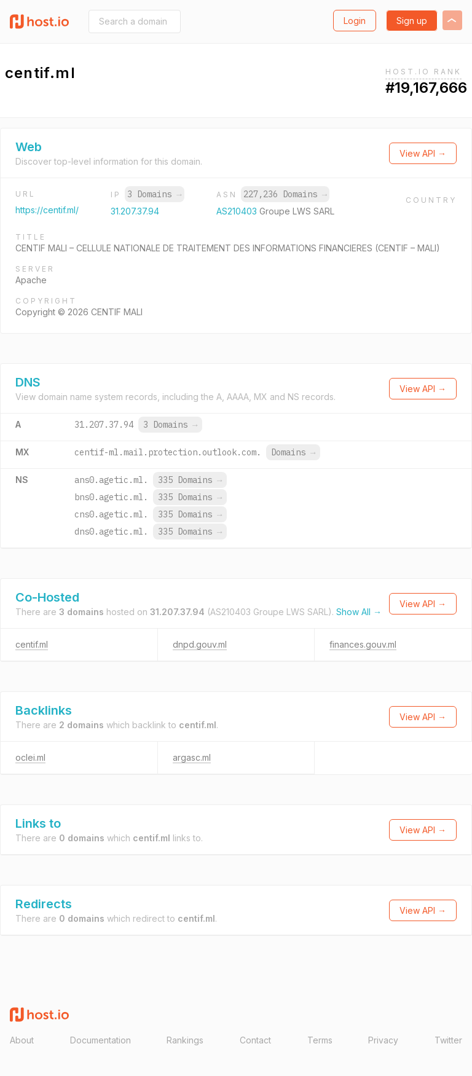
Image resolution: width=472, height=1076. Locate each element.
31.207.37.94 (135, 211)
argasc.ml (192, 757)
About (22, 1040)
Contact (255, 1040)
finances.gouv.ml (362, 644)
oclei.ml (30, 757)
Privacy (383, 1040)
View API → (422, 153)
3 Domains (154, 194)
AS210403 (237, 211)
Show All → (359, 612)
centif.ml (31, 644)
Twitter (448, 1040)
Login (355, 20)
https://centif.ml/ (47, 210)
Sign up (411, 20)
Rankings (185, 1040)
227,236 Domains (285, 194)
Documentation (100, 1040)
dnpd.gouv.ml (200, 644)
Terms (319, 1040)
